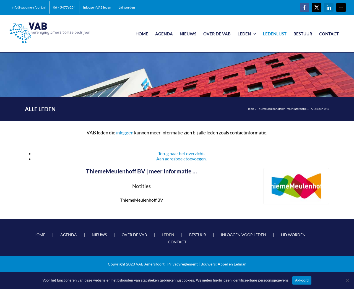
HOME (39, 234)
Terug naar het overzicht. (181, 153)
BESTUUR (197, 234)
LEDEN (168, 234)
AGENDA (68, 234)
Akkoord (302, 280)
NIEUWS (99, 234)
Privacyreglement (182, 264)
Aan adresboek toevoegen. (181, 158)
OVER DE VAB (134, 234)
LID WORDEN (293, 234)
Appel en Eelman (232, 264)
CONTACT (177, 241)
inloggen (124, 133)
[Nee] (347, 280)
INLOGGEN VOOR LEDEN (243, 234)
